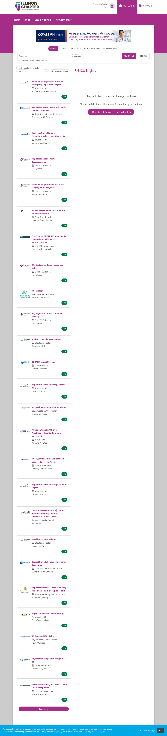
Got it (160, 730)
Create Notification (60, 71)
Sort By (21, 71)
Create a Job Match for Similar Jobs (111, 112)
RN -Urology (37, 290)
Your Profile (43, 19)
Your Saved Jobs (110, 48)
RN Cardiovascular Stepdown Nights (49, 407)
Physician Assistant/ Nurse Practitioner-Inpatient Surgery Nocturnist (46, 432)
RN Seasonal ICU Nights (43, 636)
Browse (62, 48)
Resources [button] (63, 19)
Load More (43, 709)
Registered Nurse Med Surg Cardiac (48, 384)
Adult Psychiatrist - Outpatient (46, 339)
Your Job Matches (92, 48)
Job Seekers (127, 5)
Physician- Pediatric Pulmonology (48, 613)
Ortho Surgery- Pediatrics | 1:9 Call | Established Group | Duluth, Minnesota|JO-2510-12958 (48, 513)
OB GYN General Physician (44, 362)
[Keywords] (43, 56)
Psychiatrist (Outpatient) (44, 539)
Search (53, 48)
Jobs (28, 19)
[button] (143, 56)
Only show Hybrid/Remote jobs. (35, 60)
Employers (145, 5)
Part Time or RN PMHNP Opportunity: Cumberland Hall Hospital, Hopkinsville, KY (49, 239)
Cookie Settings (147, 730)
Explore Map (75, 48)
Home (16, 19)
